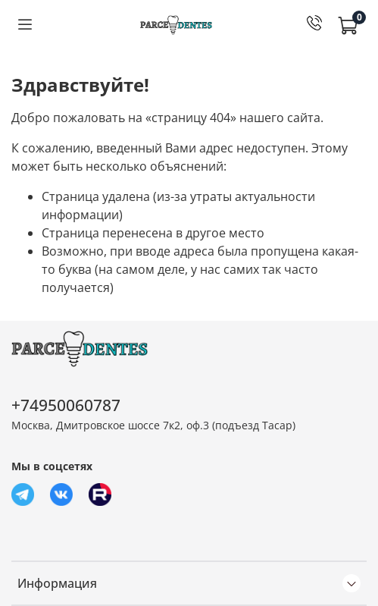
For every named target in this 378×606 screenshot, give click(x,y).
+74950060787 (65, 405)
